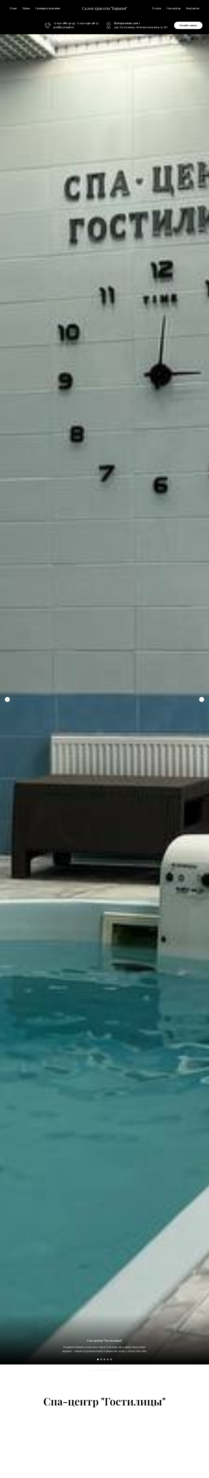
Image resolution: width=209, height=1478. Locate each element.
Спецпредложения (47, 8)
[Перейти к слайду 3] (104, 1359)
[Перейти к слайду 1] (98, 1359)
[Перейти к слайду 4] (108, 1359)
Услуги (156, 8)
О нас (13, 8)
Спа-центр (174, 8)
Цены (26, 8)
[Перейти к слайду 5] (111, 1359)
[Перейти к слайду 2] (101, 1359)
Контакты (192, 8)
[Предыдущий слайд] (7, 699)
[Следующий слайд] (201, 699)
